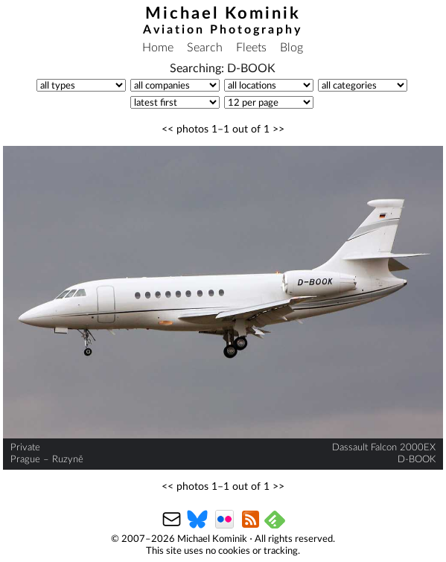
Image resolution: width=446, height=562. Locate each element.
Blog (291, 48)
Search (205, 48)
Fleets (251, 48)
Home (157, 48)
